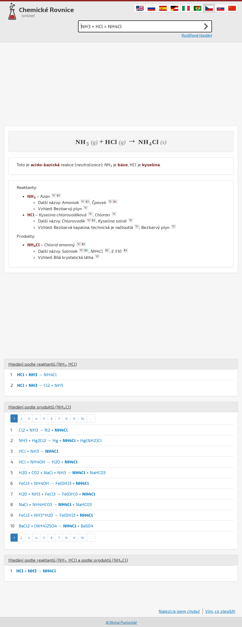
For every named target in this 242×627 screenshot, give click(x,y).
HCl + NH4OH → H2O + (48, 461)
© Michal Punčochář (121, 622)
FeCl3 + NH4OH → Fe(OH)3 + (54, 483)
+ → (36, 570)
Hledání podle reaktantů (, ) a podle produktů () (68, 559)
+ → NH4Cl (37, 374)
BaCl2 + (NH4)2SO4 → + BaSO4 (56, 525)
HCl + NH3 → (38, 451)
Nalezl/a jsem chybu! (179, 611)
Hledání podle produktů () (39, 406)
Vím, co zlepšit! (220, 611)
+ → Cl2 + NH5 (40, 385)
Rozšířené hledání (197, 35)
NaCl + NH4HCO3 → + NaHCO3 (55, 504)
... (91, 418)
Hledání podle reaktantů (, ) (42, 364)
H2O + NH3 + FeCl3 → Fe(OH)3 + (57, 493)
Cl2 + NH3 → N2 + (43, 429)
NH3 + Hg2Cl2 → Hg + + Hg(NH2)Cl (60, 440)
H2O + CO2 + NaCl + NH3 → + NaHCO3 (62, 472)
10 (82, 418)
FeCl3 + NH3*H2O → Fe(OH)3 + (56, 515)
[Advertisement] (121, 82)
